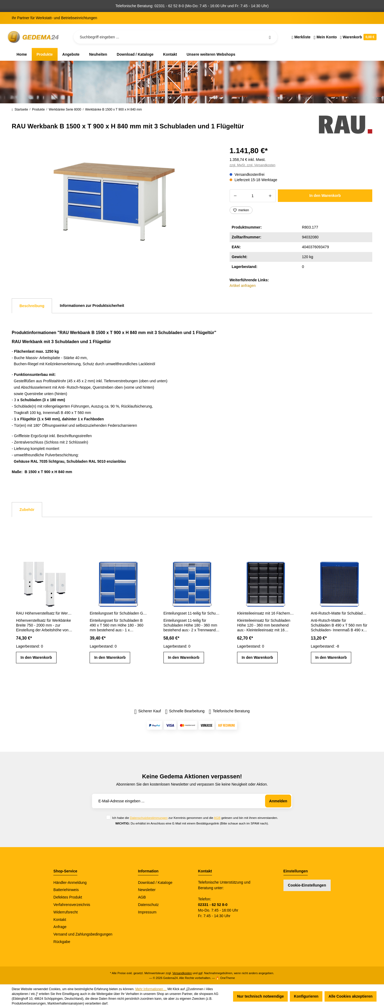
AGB (217, 817)
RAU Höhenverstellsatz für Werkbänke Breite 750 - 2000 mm (44, 613)
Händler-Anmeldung (70, 882)
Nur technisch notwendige (260, 996)
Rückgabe (61, 942)
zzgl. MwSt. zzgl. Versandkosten (252, 165)
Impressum (147, 912)
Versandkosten (182, 973)
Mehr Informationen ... (150, 989)
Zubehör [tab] (26, 509)
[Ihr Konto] (325, 37)
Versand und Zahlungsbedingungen (82, 934)
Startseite (20, 109)
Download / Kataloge (155, 882)
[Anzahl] (252, 195)
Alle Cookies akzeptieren (351, 996)
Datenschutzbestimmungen (148, 817)
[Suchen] (270, 37)
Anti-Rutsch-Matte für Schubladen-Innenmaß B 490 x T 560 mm (339, 613)
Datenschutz (148, 905)
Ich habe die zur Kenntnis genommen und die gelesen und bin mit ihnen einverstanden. (195, 817)
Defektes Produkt (67, 897)
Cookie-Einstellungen (307, 885)
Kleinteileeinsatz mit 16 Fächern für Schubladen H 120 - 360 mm (265, 613)
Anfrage (59, 927)
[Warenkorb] (357, 37)
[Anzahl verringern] (235, 195)
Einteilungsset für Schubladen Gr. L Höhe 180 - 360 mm (118, 613)
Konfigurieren (306, 996)
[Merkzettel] (301, 37)
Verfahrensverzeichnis (71, 905)
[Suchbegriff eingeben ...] (175, 37)
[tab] (32, 305)
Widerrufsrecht (65, 912)
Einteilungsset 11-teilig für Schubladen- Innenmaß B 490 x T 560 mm (192, 613)
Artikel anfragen (243, 285)
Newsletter (146, 890)
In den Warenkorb (325, 195)
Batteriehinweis (66, 890)
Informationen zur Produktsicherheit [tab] (92, 305)
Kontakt (59, 919)
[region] (114, 201)
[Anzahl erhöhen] (270, 195)
